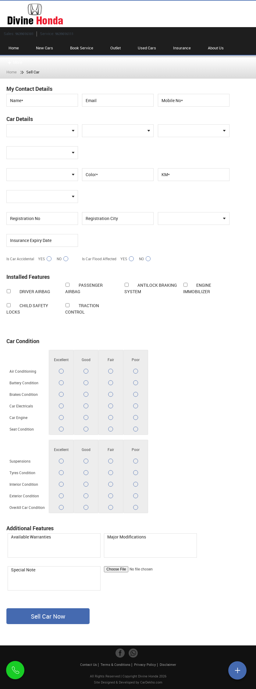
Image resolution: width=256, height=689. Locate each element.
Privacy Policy (145, 664)
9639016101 (24, 33)
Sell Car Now (48, 616)
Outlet (115, 48)
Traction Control (82, 309)
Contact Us (88, 664)
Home (14, 48)
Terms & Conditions (115, 664)
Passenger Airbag (83, 288)
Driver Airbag (35, 291)
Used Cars (147, 48)
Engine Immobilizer (197, 288)
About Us (216, 48)
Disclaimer (168, 664)
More (14, 62)
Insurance (182, 48)
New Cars (44, 48)
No (61, 258)
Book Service (81, 48)
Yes (44, 258)
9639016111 (64, 33)
